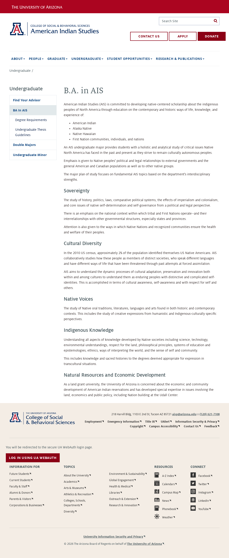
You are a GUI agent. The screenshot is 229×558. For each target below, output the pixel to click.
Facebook (200, 475)
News (161, 499)
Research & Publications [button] (180, 59)
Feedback (210, 426)
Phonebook (165, 508)
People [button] (36, 59)
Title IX (150, 421)
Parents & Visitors (20, 499)
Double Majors (24, 145)
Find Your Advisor (26, 100)
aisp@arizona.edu (185, 414)
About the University (76, 475)
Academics (70, 481)
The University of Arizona (144, 543)
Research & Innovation (123, 505)
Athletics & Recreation (77, 494)
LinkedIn (200, 499)
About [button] (18, 59)
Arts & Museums (74, 488)
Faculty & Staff (18, 486)
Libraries (114, 492)
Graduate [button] (57, 59)
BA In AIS (20, 110)
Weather (163, 516)
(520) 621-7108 (210, 414)
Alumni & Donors (19, 492)
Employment (93, 421)
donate (211, 36)
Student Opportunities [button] (129, 59)
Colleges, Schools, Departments (75, 503)
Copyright (136, 426)
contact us (148, 36)
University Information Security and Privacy (113, 536)
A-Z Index (164, 475)
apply (183, 36)
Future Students (19, 473)
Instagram (201, 491)
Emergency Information (123, 421)
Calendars (164, 483)
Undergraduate (20, 70)
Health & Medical (120, 486)
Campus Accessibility (163, 426)
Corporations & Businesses (25, 505)
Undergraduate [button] (87, 59)
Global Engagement (121, 480)
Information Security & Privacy (196, 421)
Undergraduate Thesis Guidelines (30, 132)
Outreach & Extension (122, 499)
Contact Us (191, 426)
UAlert (165, 421)
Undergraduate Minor (30, 155)
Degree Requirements (31, 120)
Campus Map (166, 491)
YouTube (200, 508)
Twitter (199, 483)
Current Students (19, 480)
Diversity (69, 511)
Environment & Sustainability (127, 473)
